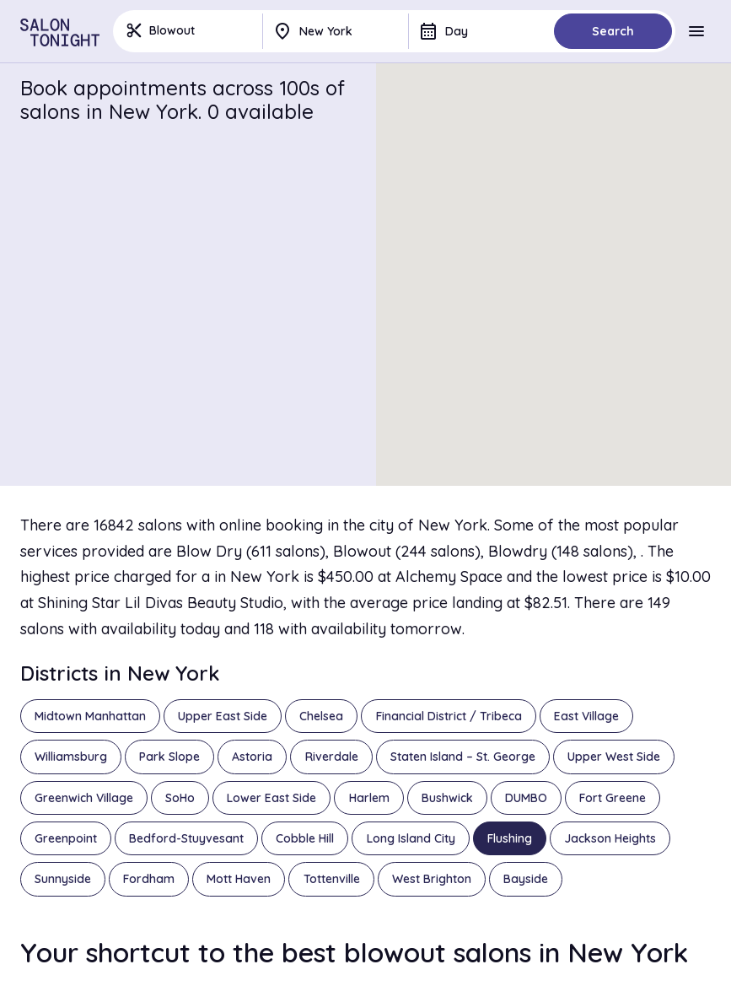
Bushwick (447, 797)
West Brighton (431, 878)
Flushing (509, 838)
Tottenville (332, 878)
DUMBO (526, 797)
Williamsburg (71, 756)
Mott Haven (239, 878)
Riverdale (331, 756)
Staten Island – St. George (462, 756)
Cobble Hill (305, 838)
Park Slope (169, 756)
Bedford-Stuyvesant (186, 838)
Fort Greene (612, 797)
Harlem (369, 797)
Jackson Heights (610, 838)
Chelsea (321, 716)
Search (613, 31)
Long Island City (411, 838)
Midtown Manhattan (90, 716)
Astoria (252, 756)
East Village (586, 716)
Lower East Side (271, 797)
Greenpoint (66, 838)
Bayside (525, 878)
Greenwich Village (84, 797)
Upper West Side (613, 756)
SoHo (180, 797)
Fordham (149, 878)
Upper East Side (222, 716)
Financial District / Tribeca (449, 716)
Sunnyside (63, 878)
